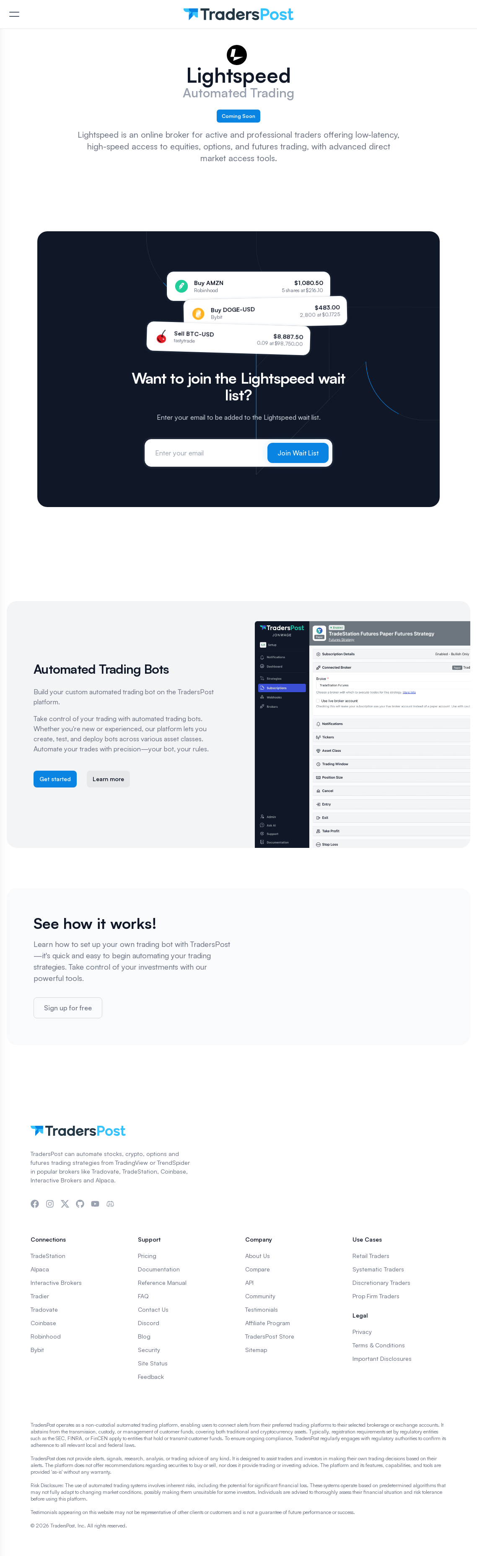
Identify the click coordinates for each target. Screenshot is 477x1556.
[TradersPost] (238, 14)
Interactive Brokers (56, 1282)
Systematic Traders (378, 1269)
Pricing (147, 1255)
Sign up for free (68, 1008)
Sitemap (256, 1349)
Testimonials (261, 1309)
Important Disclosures (382, 1358)
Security (149, 1349)
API (249, 1282)
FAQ (143, 1296)
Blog (144, 1336)
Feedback (151, 1376)
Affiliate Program (267, 1322)
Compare (257, 1269)
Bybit (37, 1349)
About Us (257, 1255)
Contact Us (153, 1309)
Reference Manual (162, 1282)
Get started (55, 778)
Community (260, 1296)
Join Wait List (298, 453)
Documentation (159, 1269)
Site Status (153, 1363)
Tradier (40, 1296)
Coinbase (43, 1322)
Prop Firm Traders (376, 1296)
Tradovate (44, 1309)
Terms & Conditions (379, 1345)
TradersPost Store (269, 1336)
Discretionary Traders (381, 1282)
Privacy (362, 1331)
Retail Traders (371, 1255)
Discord (148, 1322)
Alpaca (40, 1269)
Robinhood (46, 1336)
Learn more (108, 778)
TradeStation (48, 1255)
